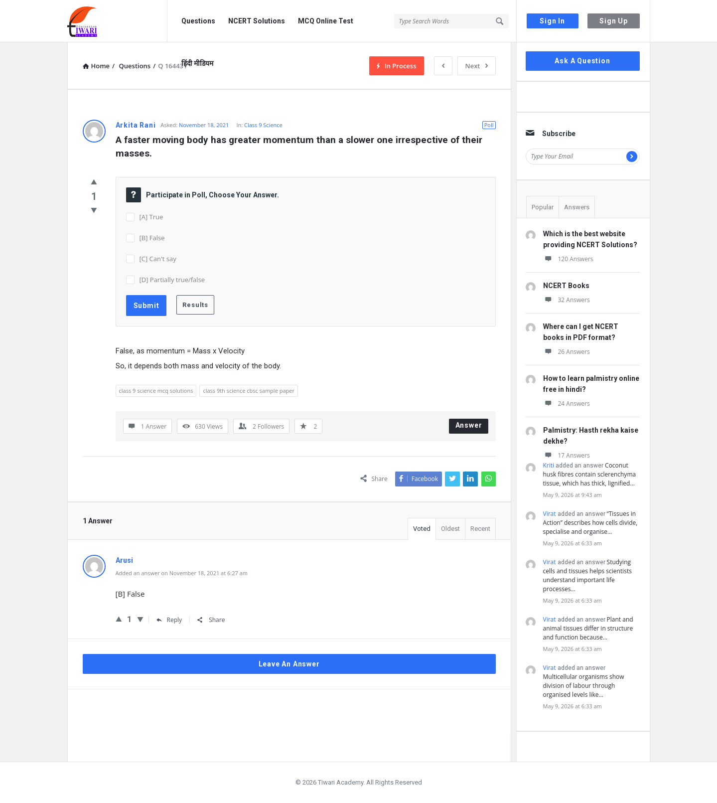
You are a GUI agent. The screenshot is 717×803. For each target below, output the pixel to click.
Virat (549, 513)
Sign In (552, 21)
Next (476, 65)
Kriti (549, 465)
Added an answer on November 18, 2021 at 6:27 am (182, 573)
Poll (489, 125)
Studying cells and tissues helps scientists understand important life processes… (587, 575)
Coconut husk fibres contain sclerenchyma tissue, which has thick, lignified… (589, 474)
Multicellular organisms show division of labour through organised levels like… (583, 685)
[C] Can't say (158, 258)
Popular (543, 207)
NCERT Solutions (256, 21)
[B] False (152, 237)
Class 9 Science (263, 125)
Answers (576, 207)
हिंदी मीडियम (197, 63)
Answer (468, 425)
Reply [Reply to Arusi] (169, 620)
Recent (480, 528)
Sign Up (613, 21)
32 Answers (566, 300)
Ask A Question (582, 61)
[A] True (151, 216)
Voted (421, 528)
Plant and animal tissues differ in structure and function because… (588, 628)
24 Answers (566, 403)
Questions (198, 21)
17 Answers (566, 455)
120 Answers (568, 259)
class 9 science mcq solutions (156, 390)
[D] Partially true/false (172, 279)
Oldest (450, 528)
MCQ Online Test (325, 21)
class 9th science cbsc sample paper (248, 390)
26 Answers (566, 351)
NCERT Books (566, 286)
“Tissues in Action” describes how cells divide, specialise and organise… (590, 522)
